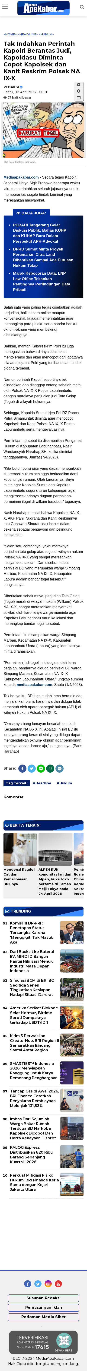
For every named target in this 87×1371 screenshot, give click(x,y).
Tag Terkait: (16, 783)
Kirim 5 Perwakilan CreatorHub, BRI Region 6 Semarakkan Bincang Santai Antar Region (34, 1043)
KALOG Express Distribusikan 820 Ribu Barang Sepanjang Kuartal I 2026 (31, 1154)
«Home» (10, 34)
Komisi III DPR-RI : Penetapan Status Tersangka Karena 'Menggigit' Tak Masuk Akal (31, 932)
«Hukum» (46, 34)
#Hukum (64, 783)
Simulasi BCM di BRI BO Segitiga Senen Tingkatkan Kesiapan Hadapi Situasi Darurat (32, 987)
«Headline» (28, 34)
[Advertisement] (38, 1234)
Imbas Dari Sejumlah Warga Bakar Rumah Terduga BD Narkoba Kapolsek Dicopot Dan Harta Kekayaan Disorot (33, 1128)
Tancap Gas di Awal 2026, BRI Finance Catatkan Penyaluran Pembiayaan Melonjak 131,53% (34, 1098)
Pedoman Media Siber (43, 1317)
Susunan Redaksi (43, 1298)
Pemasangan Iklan (43, 1307)
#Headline (42, 783)
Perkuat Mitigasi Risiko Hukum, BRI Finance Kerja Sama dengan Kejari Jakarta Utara (34, 1182)
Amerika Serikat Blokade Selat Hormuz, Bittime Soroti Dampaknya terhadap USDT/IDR (34, 1015)
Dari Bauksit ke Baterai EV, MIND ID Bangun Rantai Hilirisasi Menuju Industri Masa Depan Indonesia (32, 961)
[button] (79, 98)
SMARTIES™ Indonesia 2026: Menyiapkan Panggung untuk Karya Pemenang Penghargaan (34, 1070)
